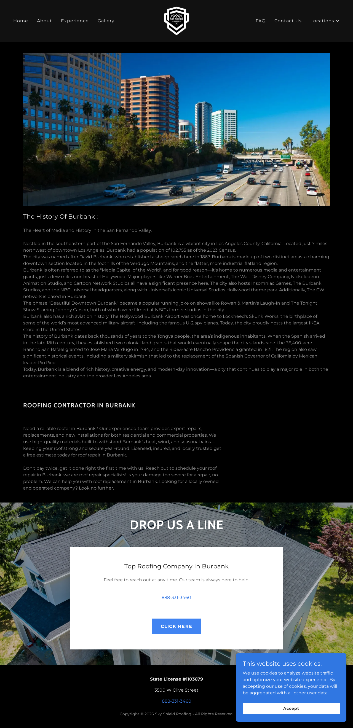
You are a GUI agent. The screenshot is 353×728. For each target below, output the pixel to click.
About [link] (44, 20)
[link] (176, 20)
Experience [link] (75, 20)
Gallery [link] (106, 20)
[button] (325, 21)
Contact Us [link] (288, 20)
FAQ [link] (261, 20)
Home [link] (20, 20)
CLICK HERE (176, 626)
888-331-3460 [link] (176, 597)
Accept (291, 708)
